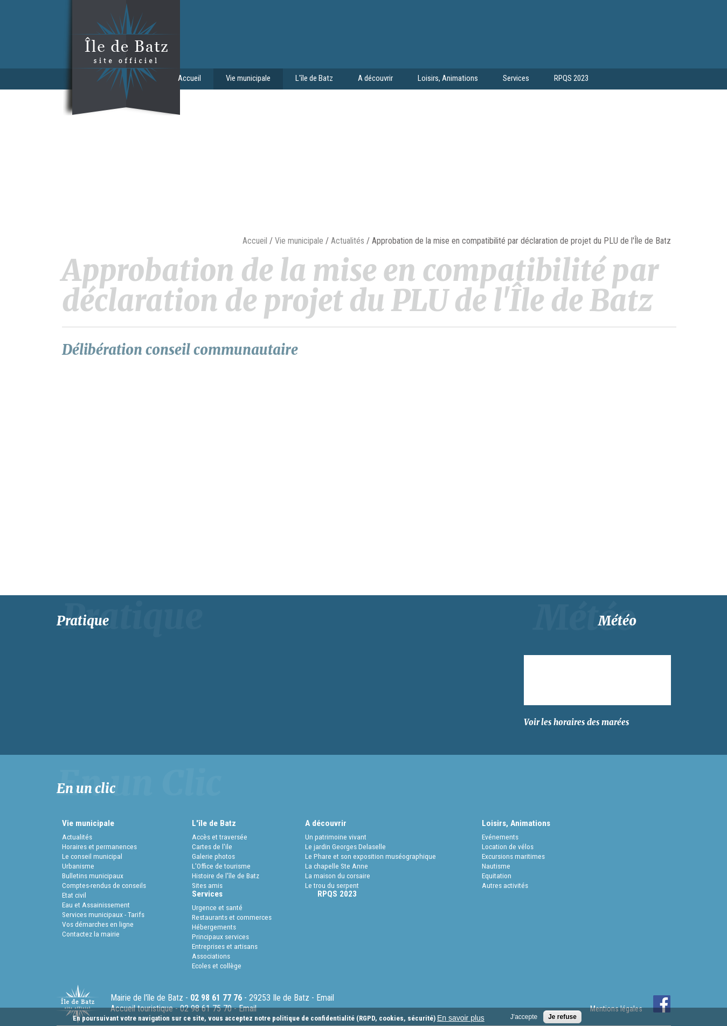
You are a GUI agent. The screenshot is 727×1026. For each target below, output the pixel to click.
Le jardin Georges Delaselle (345, 846)
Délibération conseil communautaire (180, 350)
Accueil (189, 78)
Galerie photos (213, 856)
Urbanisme (78, 866)
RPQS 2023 (571, 78)
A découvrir (372, 79)
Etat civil (74, 895)
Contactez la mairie (91, 933)
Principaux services (220, 936)
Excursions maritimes (513, 856)
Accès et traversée (219, 836)
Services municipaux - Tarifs (103, 914)
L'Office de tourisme (221, 866)
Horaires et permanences (99, 846)
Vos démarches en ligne (98, 924)
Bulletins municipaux (92, 875)
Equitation (496, 875)
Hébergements (214, 926)
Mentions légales (616, 1008)
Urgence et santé (217, 907)
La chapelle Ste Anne (336, 866)
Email (325, 998)
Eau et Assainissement (96, 904)
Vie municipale (245, 79)
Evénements (500, 836)
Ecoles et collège (216, 965)
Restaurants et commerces (232, 917)
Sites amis (207, 885)
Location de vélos (508, 846)
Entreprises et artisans (225, 946)
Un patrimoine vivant (335, 836)
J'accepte (523, 1017)
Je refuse (562, 1017)
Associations (211, 956)
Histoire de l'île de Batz (225, 875)
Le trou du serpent (332, 885)
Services (513, 79)
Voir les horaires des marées (576, 722)
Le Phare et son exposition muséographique (370, 856)
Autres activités (505, 885)
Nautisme (496, 866)
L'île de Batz (311, 79)
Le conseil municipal (92, 856)
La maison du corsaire (337, 875)
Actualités (347, 241)
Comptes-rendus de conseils (104, 885)
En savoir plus (460, 1018)
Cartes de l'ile (212, 846)
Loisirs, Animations (444, 79)
